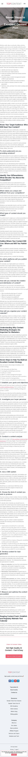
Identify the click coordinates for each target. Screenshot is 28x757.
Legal (16, 749)
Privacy (12, 749)
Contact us (14, 692)
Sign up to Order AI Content (14, 656)
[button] (2, 3)
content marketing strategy (7, 387)
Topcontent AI (14, 687)
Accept (14, 754)
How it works (14, 690)
